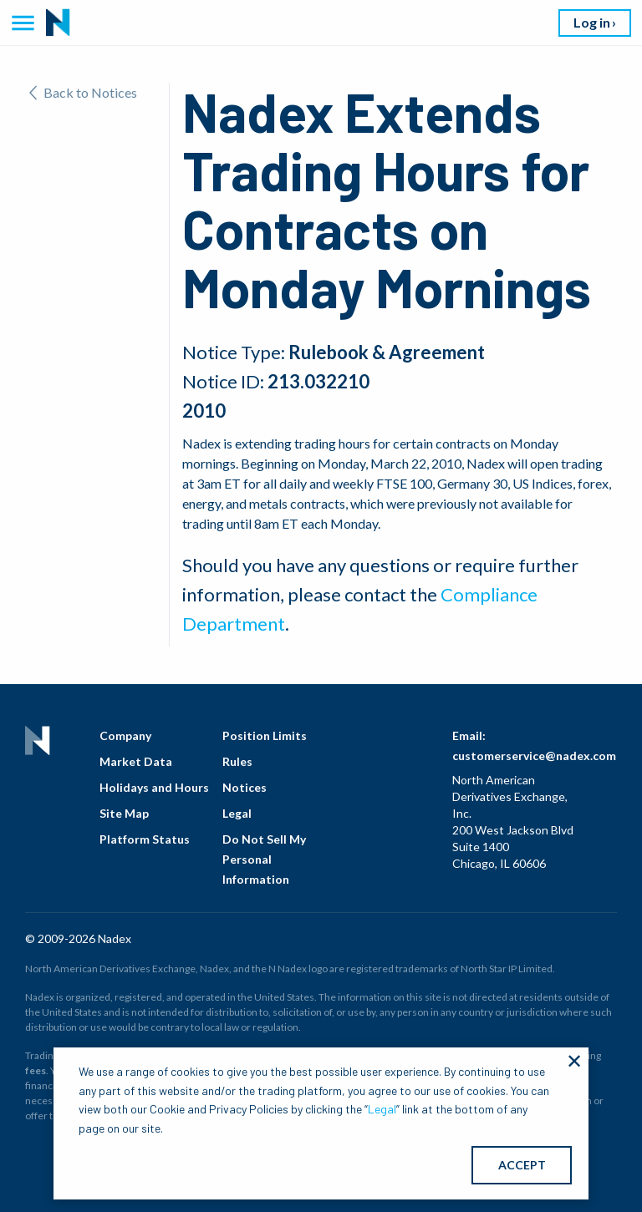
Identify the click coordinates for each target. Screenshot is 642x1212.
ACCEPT (522, 1165)
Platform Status (144, 839)
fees (35, 1070)
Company (125, 735)
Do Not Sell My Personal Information (264, 859)
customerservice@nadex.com (534, 755)
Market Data (135, 761)
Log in (591, 22)
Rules (237, 761)
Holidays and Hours (154, 787)
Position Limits (264, 735)
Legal (237, 813)
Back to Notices (83, 92)
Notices (244, 787)
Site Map (124, 813)
